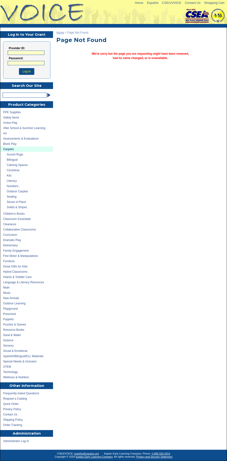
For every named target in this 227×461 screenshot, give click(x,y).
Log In (26, 71)
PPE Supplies (12, 112)
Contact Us (192, 3)
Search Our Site (27, 85)
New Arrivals (11, 298)
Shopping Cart (214, 3)
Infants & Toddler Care (17, 277)
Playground (10, 308)
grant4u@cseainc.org (86, 453)
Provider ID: (17, 48)
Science (8, 340)
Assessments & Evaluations (21, 138)
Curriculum (10, 234)
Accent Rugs (15, 154)
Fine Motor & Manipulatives (20, 256)
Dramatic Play (12, 240)
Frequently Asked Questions (21, 393)
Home (139, 3)
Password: (16, 58)
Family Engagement (16, 250)
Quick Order (11, 404)
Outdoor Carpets (17, 191)
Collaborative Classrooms (19, 229)
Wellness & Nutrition (16, 377)
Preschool (9, 314)
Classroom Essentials (17, 219)
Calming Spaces (17, 165)
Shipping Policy (13, 419)
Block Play (10, 144)
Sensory (8, 345)
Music (7, 293)
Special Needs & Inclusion (19, 361)
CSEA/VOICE (171, 3)
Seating (12, 196)
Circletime (13, 170)
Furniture (9, 261)
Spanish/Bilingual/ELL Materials (23, 356)
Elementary (10, 245)
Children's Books (14, 213)
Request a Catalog (15, 398)
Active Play (10, 122)
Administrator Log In (16, 441)
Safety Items (11, 117)
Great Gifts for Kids (15, 266)
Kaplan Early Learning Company (94, 456)
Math (6, 287)
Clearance (9, 224)
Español (152, 3)
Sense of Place (16, 202)
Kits (9, 175)
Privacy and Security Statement (154, 456)
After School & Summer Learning (24, 128)
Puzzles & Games (14, 324)
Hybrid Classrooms (15, 271)
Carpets (8, 149)
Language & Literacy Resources (23, 282)
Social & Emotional (15, 351)
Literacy (12, 181)
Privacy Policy (12, 409)
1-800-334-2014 (161, 453)
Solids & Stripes (17, 207)
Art (5, 133)
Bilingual (12, 159)
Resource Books (13, 329)
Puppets (8, 319)
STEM (7, 366)
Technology (10, 372)
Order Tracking (12, 425)
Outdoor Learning (14, 303)
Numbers (12, 186)
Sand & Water (12, 335)
